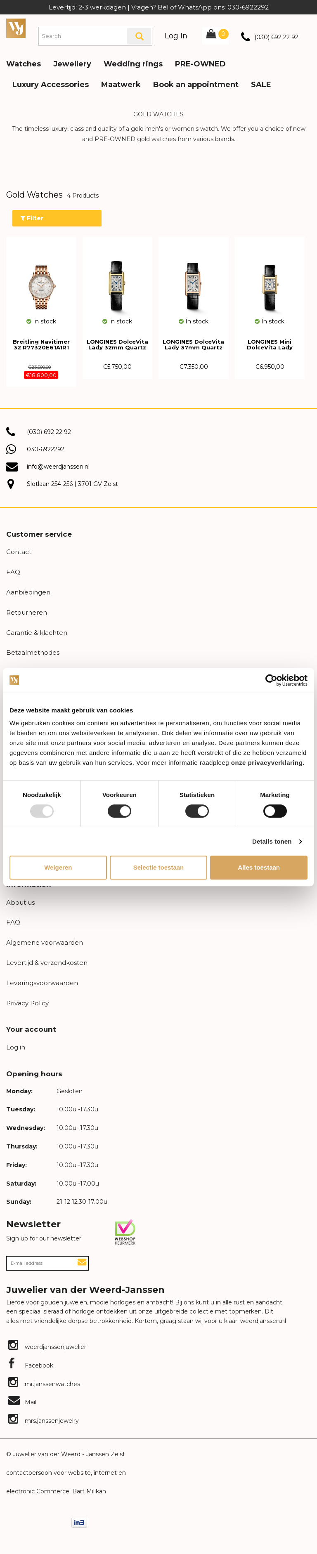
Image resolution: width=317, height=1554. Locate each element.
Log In (176, 35)
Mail (22, 1402)
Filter (32, 218)
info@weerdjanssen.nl (58, 466)
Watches (23, 63)
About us (20, 902)
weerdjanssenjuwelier (47, 1347)
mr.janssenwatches (44, 1384)
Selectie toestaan (158, 867)
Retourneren (26, 612)
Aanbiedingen (28, 592)
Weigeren (58, 867)
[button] (304, 58)
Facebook (30, 1365)
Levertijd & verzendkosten (47, 963)
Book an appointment (196, 84)
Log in (15, 1047)
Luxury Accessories (50, 84)
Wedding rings (133, 63)
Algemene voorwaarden (44, 942)
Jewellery (72, 63)
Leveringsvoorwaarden (42, 983)
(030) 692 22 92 (276, 37)
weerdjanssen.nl (262, 1321)
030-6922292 (45, 449)
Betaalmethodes (32, 652)
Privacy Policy (27, 1003)
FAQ (13, 572)
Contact (18, 552)
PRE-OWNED (200, 63)
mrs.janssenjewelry (43, 1420)
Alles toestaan (259, 867)
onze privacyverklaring (267, 762)
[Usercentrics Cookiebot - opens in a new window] (271, 680)
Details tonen (271, 841)
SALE (261, 84)
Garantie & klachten (36, 633)
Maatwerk (121, 84)
